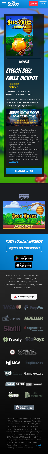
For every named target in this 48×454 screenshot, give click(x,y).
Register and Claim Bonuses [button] (24, 248)
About (17, 275)
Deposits (33, 281)
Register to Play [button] (24, 170)
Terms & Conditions (31, 275)
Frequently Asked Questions (29, 284)
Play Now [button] (24, 61)
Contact (18, 287)
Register (33, 4)
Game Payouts (30, 278)
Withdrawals (9, 284)
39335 (38, 445)
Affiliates (28, 287)
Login (43, 4)
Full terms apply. (14, 162)
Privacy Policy (15, 278)
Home (9, 275)
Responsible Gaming (18, 281)
